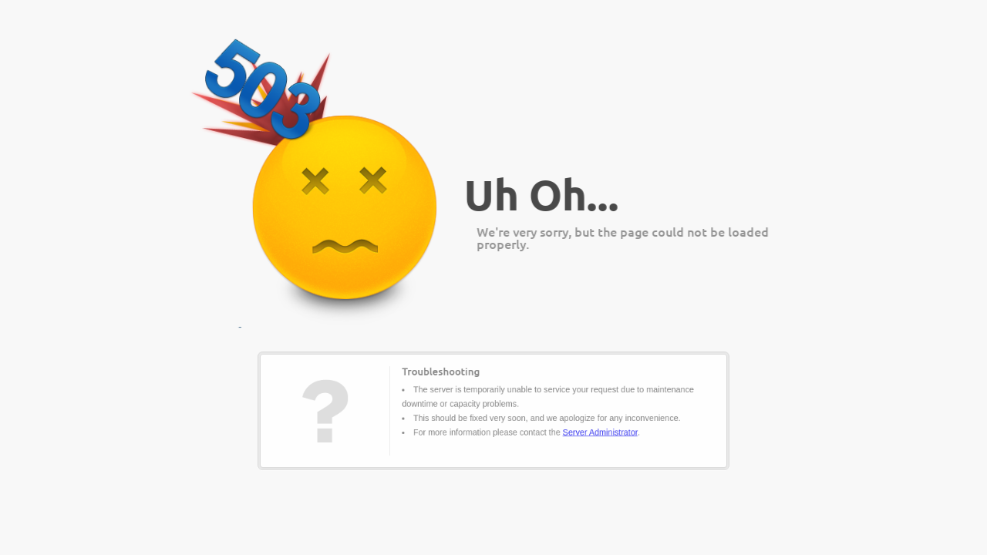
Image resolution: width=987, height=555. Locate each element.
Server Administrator (582, 428)
